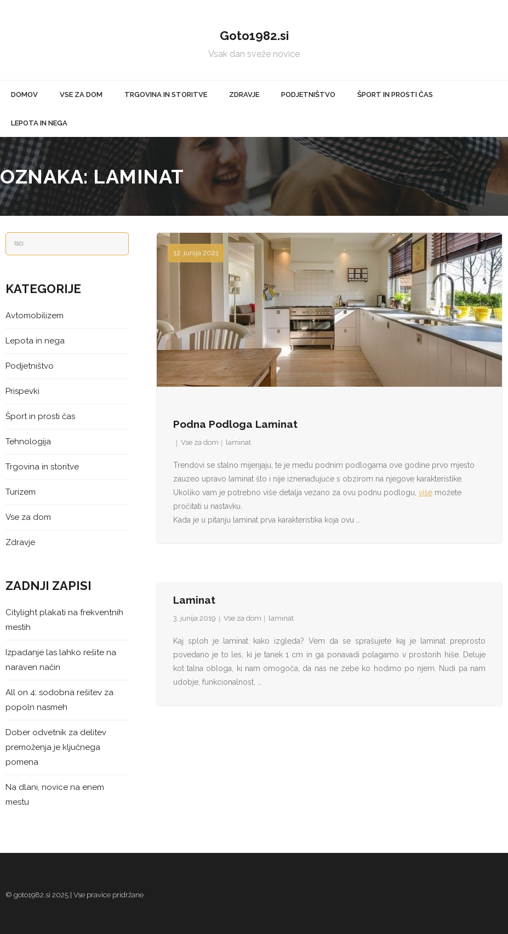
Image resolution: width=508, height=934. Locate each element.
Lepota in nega (35, 341)
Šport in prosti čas (40, 416)
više (425, 492)
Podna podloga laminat (235, 424)
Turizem (20, 492)
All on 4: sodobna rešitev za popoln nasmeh (59, 699)
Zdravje (20, 542)
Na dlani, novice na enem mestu (54, 794)
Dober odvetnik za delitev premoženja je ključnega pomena (55, 747)
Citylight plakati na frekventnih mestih (64, 620)
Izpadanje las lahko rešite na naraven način (60, 660)
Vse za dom (200, 442)
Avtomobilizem (34, 315)
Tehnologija (28, 441)
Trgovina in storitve (42, 467)
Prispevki (22, 391)
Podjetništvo (29, 366)
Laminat (194, 600)
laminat (238, 442)
